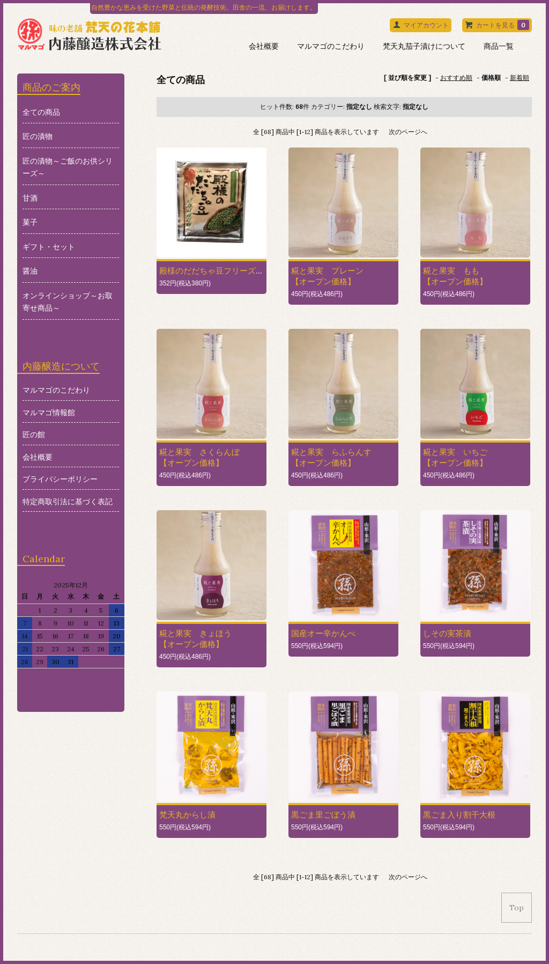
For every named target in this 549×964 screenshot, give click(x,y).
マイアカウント (426, 25)
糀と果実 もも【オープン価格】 (455, 276)
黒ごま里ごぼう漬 (323, 815)
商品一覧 (499, 46)
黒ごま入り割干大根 (459, 815)
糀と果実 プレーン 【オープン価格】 (327, 276)
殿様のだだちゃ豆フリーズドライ (219, 271)
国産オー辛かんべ (323, 633)
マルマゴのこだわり (331, 46)
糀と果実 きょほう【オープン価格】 (195, 638)
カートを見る (502, 25)
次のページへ (408, 132)
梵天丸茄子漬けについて (424, 46)
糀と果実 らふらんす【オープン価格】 (331, 457)
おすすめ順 (456, 77)
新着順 (519, 77)
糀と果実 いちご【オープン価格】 (455, 457)
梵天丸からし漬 (187, 815)
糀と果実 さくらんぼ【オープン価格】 (199, 457)
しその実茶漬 (447, 633)
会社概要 (264, 46)
